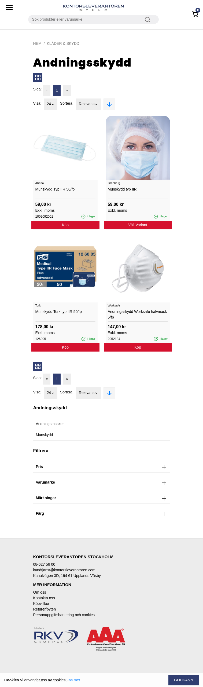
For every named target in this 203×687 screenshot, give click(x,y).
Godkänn (183, 680)
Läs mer (73, 680)
